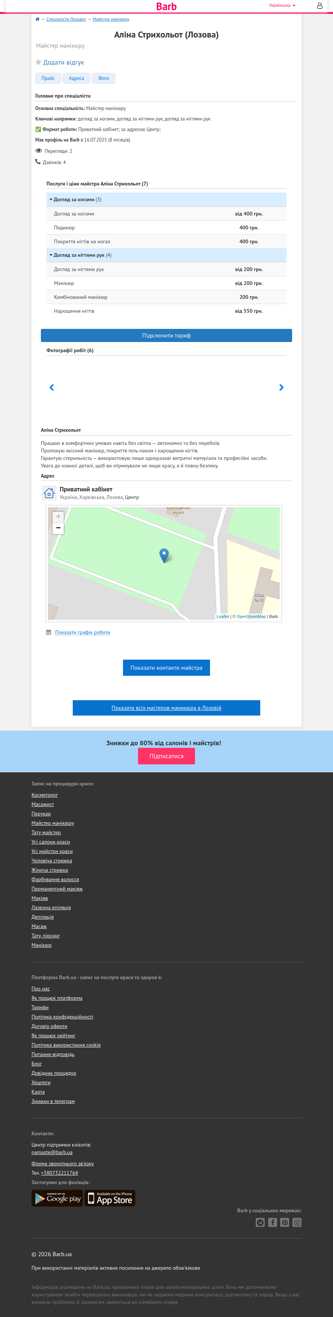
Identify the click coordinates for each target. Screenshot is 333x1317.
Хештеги (41, 1082)
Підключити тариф (166, 335)
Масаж (39, 926)
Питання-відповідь (53, 1054)
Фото (103, 78)
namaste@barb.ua (52, 1152)
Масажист (43, 804)
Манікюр (42, 945)
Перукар (41, 813)
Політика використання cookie (66, 1044)
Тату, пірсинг (46, 935)
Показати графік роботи (82, 632)
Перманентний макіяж (57, 888)
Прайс (48, 78)
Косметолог (45, 794)
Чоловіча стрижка (52, 860)
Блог (37, 1063)
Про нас (41, 988)
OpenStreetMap (251, 616)
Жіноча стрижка (50, 869)
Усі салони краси (51, 841)
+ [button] (58, 517)
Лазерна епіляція (51, 907)
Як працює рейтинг (53, 1035)
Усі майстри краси (52, 851)
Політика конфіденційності (62, 1016)
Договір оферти (50, 1026)
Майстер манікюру (53, 823)
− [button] (58, 528)
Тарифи (40, 1007)
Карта (38, 1091)
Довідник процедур (54, 1073)
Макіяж (40, 898)
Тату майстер (46, 832)
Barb (166, 6)
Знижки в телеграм (53, 1101)
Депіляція (43, 916)
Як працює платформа (57, 998)
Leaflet (223, 616)
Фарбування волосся (55, 879)
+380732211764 (59, 1172)
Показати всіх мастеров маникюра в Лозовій (167, 707)
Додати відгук (63, 62)
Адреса (76, 78)
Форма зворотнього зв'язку (63, 1163)
